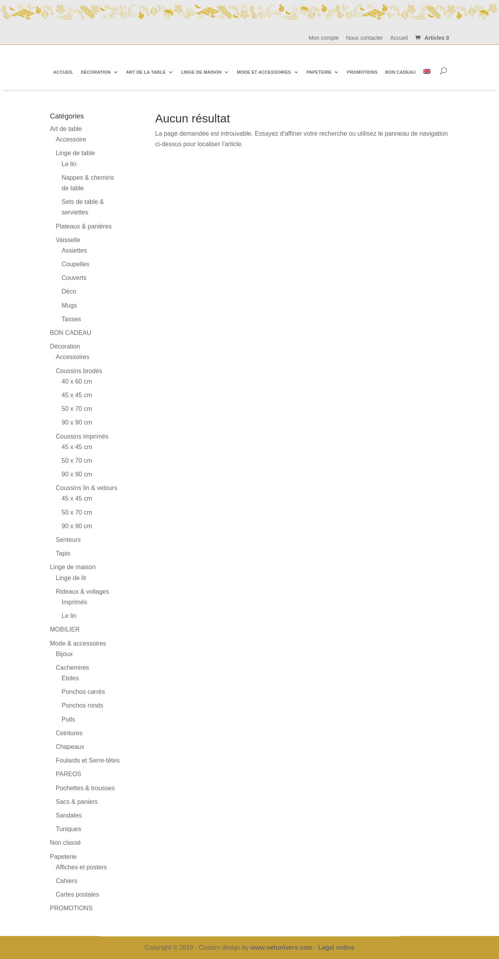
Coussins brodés (79, 371)
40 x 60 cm (77, 381)
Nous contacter (364, 38)
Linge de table (75, 153)
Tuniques (68, 829)
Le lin (69, 164)
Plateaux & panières (83, 226)
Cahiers (66, 881)
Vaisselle (68, 240)
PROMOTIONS (71, 908)
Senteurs (68, 539)
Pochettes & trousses (85, 788)
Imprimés (74, 602)
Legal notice (336, 947)
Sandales (69, 815)
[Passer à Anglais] (426, 72)
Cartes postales (77, 894)
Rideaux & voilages (82, 591)
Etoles (70, 678)
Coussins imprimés (82, 436)
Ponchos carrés (83, 691)
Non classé (65, 842)
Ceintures (69, 733)
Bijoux (64, 654)
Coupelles (75, 264)
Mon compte (324, 38)
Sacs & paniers (77, 801)
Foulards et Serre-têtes (88, 760)
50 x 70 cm (77, 408)
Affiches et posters (81, 867)
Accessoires (72, 357)
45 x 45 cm (77, 395)
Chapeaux (70, 746)
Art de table (66, 129)
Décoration (65, 346)
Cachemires (72, 667)
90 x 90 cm (77, 422)
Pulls (68, 719)
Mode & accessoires (78, 643)
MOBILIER (65, 629)
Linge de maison (73, 567)
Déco (69, 291)
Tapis (63, 553)
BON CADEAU (70, 332)
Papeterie (63, 856)
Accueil (399, 38)
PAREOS (68, 774)
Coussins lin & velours (86, 488)
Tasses (71, 319)
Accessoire (71, 139)
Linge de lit (71, 578)
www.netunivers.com (281, 947)
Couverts (74, 277)
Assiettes (74, 250)
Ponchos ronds (82, 705)
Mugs (69, 305)
